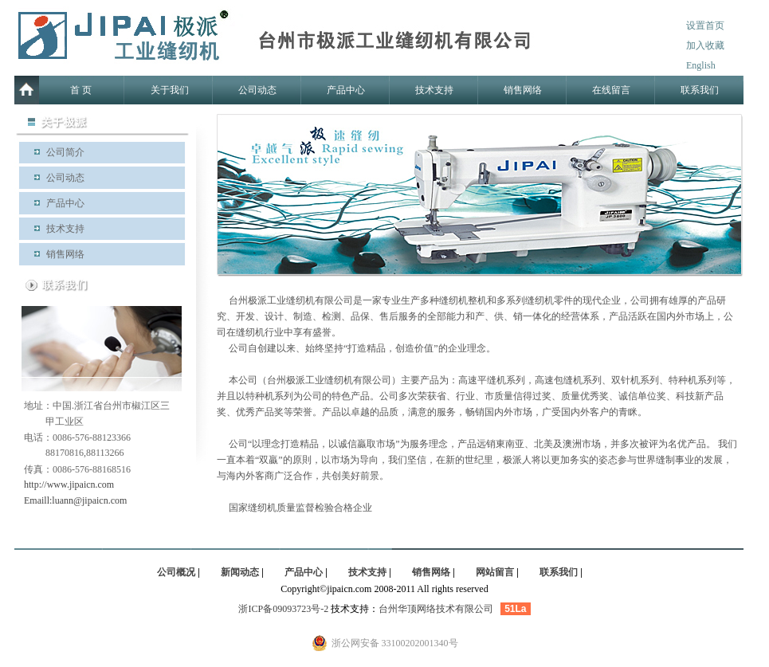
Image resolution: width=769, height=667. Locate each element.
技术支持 (434, 90)
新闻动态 (240, 572)
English (701, 65)
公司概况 (176, 572)
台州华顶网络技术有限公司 (436, 608)
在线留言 (611, 90)
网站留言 (495, 572)
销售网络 (523, 90)
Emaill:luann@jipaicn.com (75, 500)
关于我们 (170, 90)
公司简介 (65, 152)
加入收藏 (705, 45)
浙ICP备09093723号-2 (283, 608)
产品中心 (346, 90)
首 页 (81, 90)
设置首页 (705, 25)
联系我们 (700, 90)
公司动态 (257, 90)
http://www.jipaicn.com (69, 484)
